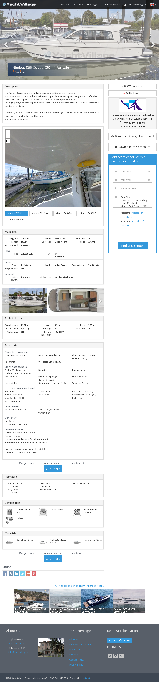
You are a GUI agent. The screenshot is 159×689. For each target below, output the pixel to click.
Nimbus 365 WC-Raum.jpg (90, 219)
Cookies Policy (76, 666)
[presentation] (132, 241)
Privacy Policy (76, 671)
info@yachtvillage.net (19, 658)
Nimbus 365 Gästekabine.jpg (66, 219)
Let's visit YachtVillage (80, 650)
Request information (119, 646)
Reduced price (110, 4)
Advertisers (75, 645)
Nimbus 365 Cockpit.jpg (17, 219)
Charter (77, 4)
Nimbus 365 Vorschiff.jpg (17, 226)
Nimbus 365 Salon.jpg (42, 219)
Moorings (92, 4)
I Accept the (131, 221)
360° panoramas (132, 92)
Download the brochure (132, 153)
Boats (63, 4)
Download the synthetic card (132, 143)
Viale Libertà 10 (16, 650)
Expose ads (75, 656)
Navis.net (86, 684)
